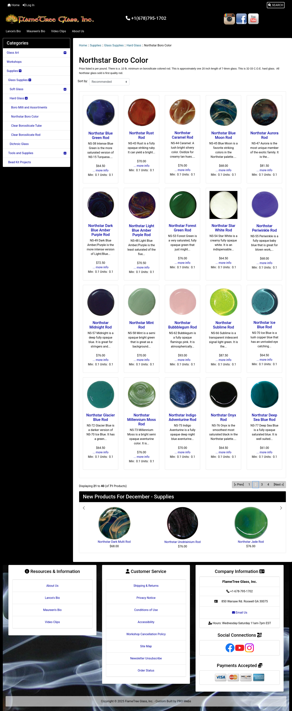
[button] (275, 5)
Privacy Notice (146, 598)
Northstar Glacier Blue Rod (100, 417)
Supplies (95, 45)
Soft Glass (36, 89)
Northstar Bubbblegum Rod (182, 324)
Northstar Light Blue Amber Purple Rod (141, 230)
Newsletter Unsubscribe (146, 658)
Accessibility (146, 622)
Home (13, 5)
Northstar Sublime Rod (223, 324)
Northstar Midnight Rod (100, 324)
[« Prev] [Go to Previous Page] (239, 484)
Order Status (146, 670)
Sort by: (83, 81)
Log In (28, 5)
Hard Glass (134, 45)
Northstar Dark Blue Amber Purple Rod (100, 230)
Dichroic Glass (18, 144)
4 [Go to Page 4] (268, 484)
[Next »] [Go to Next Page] (279, 484)
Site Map (146, 646)
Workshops (14, 62)
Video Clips (58, 31)
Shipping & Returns (146, 585)
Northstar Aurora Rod (264, 135)
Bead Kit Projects (19, 162)
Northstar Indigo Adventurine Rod (182, 417)
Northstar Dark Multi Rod (114, 541)
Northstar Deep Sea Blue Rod (264, 417)
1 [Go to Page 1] (249, 484)
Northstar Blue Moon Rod (223, 135)
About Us (78, 31)
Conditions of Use (146, 610)
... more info (101, 170)
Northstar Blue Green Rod (100, 135)
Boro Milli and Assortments (27, 107)
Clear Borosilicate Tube (24, 125)
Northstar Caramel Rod (182, 135)
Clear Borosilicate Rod (23, 135)
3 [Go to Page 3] (262, 484)
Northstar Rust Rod (141, 135)
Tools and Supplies (36, 153)
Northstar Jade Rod (251, 541)
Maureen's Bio (36, 31)
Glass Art (36, 52)
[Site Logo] (51, 19)
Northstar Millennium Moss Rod (141, 419)
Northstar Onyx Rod (223, 417)
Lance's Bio (13, 31)
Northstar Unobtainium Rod (182, 542)
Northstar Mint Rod (141, 324)
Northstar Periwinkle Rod (264, 228)
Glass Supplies (114, 45)
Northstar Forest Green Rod (182, 227)
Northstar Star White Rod (223, 227)
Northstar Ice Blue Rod (264, 324)
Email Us (239, 612)
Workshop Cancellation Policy (146, 634)
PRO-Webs (184, 701)
